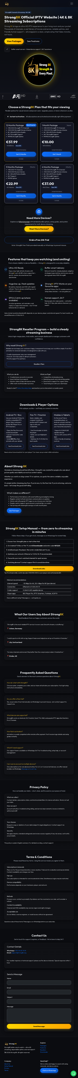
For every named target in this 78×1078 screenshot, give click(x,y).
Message (10, 1007)
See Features (33, 41)
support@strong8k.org (19, 953)
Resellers (43, 1050)
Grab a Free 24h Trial (39, 240)
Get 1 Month (57, 154)
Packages (43, 1046)
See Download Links (14, 446)
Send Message (39, 1026)
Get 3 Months (21, 196)
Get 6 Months (57, 196)
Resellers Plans (39, 364)
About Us (7, 1064)
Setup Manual (8, 1066)
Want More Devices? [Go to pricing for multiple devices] (39, 229)
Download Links (39, 569)
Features (43, 1048)
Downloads (44, 1052)
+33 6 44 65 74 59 (20, 951)
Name (9, 978)
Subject (9, 997)
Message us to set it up (29, 769)
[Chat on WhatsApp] (73, 1073)
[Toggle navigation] (71, 3)
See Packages (14, 511)
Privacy (6, 1068)
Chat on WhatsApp (49, 1070)
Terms (6, 1070)
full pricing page (24, 222)
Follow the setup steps (24, 388)
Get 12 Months (21, 154)
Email (9, 988)
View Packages (14, 41)
